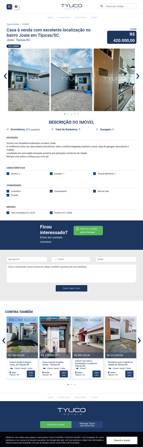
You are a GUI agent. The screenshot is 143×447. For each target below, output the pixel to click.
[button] (64, 114)
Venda (50, 17)
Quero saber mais (71, 288)
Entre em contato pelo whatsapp (86, 230)
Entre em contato (55, 424)
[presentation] (5, 75)
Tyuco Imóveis (13, 24)
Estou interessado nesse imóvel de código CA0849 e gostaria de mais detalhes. (71, 273)
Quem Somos (80, 17)
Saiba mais (31, 374)
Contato (94, 17)
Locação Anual (63, 17)
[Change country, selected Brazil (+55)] (54, 259)
